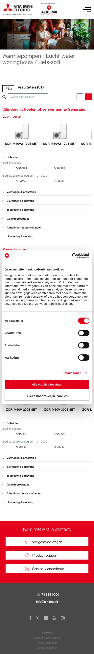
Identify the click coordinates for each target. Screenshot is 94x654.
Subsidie (10, 157)
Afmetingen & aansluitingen (21, 227)
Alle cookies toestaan (47, 384)
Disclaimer (47, 632)
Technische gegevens (18, 209)
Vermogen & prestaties (19, 191)
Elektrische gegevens (18, 200)
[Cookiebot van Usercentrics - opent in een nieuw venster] (72, 255)
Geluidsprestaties (15, 218)
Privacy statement (47, 642)
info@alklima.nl (47, 602)
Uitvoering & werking (17, 236)
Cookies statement (47, 647)
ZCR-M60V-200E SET (21, 409)
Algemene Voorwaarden (47, 637)
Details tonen (71, 373)
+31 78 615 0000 (47, 594)
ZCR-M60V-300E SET (59, 409)
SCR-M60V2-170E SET (59, 144)
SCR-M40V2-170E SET (21, 144)
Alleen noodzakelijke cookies (47, 396)
